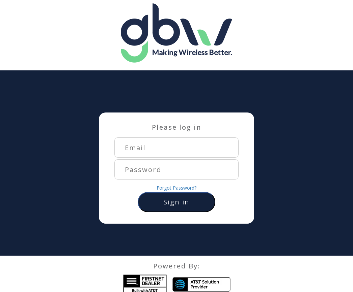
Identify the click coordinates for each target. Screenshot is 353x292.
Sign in (176, 201)
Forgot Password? (176, 188)
